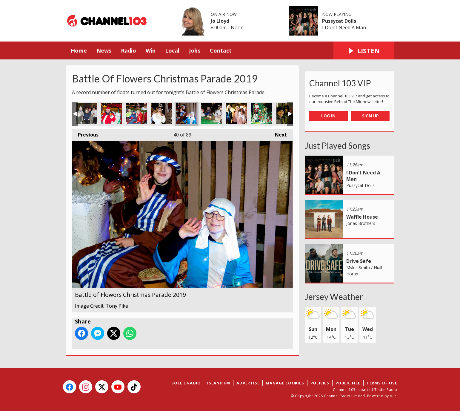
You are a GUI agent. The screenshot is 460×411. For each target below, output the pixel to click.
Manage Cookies (285, 383)
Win (151, 50)
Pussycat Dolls (339, 21)
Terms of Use (382, 383)
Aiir (393, 395)
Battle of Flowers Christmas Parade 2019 (86, 113)
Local (172, 50)
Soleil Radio (186, 383)
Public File (348, 383)
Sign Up (370, 116)
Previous (85, 133)
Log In (328, 116)
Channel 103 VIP (340, 83)
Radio (128, 50)
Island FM (218, 383)
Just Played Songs (337, 145)
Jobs (194, 50)
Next (278, 133)
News (103, 50)
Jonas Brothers (360, 223)
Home (79, 50)
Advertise (247, 383)
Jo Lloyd (220, 21)
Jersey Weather (334, 297)
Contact (221, 50)
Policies (319, 383)
